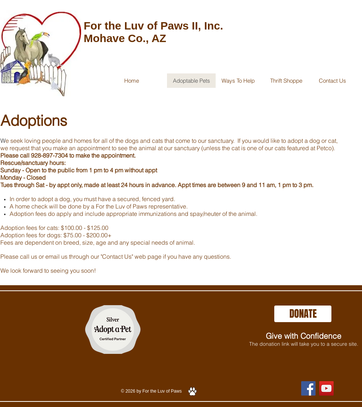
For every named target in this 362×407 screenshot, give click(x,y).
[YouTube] (326, 388)
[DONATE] (303, 313)
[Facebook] (308, 388)
